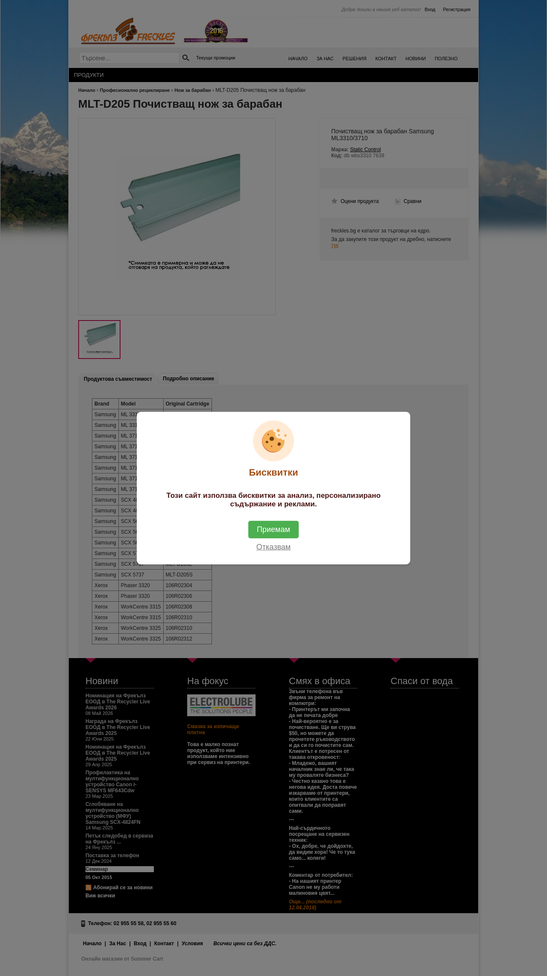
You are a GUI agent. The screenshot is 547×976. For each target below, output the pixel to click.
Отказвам (273, 546)
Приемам (273, 529)
